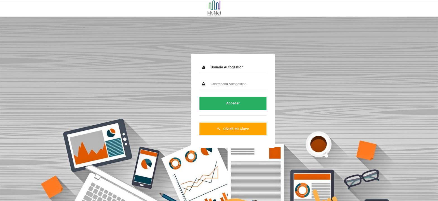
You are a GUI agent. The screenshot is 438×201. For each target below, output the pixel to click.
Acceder (219, 103)
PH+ (428, 191)
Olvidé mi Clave (219, 129)
